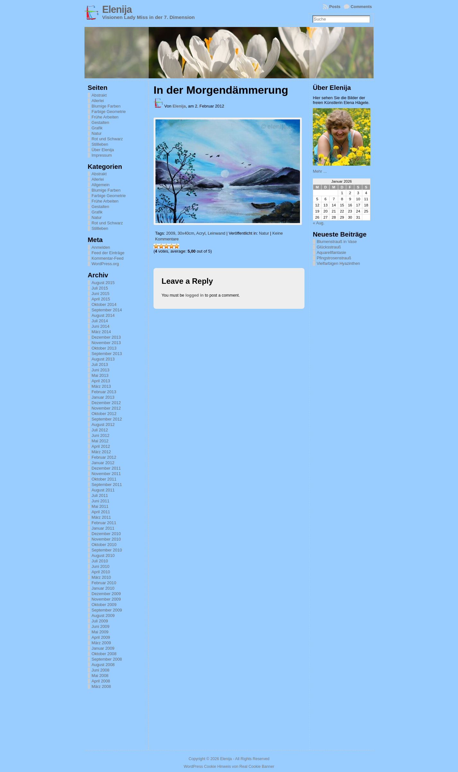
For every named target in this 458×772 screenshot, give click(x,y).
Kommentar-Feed (108, 258)
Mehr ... (320, 171)
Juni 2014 (101, 326)
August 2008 (103, 664)
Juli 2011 (100, 495)
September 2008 (107, 659)
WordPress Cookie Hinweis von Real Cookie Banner (229, 766)
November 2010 (106, 539)
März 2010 (101, 577)
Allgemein (101, 184)
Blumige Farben (106, 106)
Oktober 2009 (104, 604)
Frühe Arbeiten (105, 117)
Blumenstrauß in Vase (337, 241)
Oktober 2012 (104, 413)
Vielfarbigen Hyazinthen (338, 263)
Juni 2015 (101, 293)
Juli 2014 (100, 320)
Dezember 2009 (106, 593)
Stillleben (100, 144)
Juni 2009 (101, 626)
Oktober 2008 (104, 653)
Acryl (200, 233)
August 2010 (103, 555)
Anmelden (101, 247)
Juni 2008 (101, 670)
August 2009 (103, 615)
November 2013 (106, 342)
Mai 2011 (100, 506)
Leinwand (216, 233)
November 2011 (106, 473)
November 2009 (106, 599)
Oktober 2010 (104, 544)
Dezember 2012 (106, 402)
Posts (334, 6)
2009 (170, 233)
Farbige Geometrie (109, 111)
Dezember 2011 (106, 468)
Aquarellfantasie (331, 252)
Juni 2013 (101, 370)
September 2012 (107, 419)
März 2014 (101, 331)
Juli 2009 (100, 621)
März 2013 (101, 386)
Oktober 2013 (104, 348)
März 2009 (101, 642)
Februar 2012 (104, 457)
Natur (96, 133)
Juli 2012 (100, 430)
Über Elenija (103, 149)
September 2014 (107, 310)
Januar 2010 (103, 588)
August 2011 (103, 490)
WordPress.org (105, 263)
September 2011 (107, 484)
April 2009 (101, 637)
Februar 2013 (104, 391)
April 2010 (101, 571)
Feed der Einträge (108, 252)
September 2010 (107, 550)
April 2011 (101, 511)
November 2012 (106, 408)
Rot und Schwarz (107, 138)
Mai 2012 (100, 440)
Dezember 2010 (106, 533)
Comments (361, 6)
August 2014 (103, 315)
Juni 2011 (101, 501)
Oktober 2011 (104, 479)
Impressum (102, 155)
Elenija (117, 9)
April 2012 (101, 446)
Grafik (97, 128)
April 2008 (101, 681)
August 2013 (103, 359)
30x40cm (186, 233)
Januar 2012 (103, 462)
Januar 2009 (103, 648)
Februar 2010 (104, 582)
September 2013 (107, 353)
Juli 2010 (100, 561)
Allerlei (98, 100)
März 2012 (101, 451)
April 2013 (101, 380)
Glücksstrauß (329, 247)
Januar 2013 (103, 397)
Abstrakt (99, 95)
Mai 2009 (100, 631)
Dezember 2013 (106, 337)
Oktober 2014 (104, 304)
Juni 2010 (101, 566)
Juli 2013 (100, 364)
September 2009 (107, 610)
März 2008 (101, 686)
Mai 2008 (100, 675)
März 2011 (101, 517)
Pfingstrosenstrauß (334, 258)
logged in (194, 295)
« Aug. (318, 223)
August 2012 (103, 424)
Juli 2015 (100, 288)
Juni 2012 (101, 435)
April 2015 (101, 299)
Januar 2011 (103, 528)
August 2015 (103, 282)
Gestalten (100, 122)
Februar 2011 (104, 522)
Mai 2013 (100, 375)
